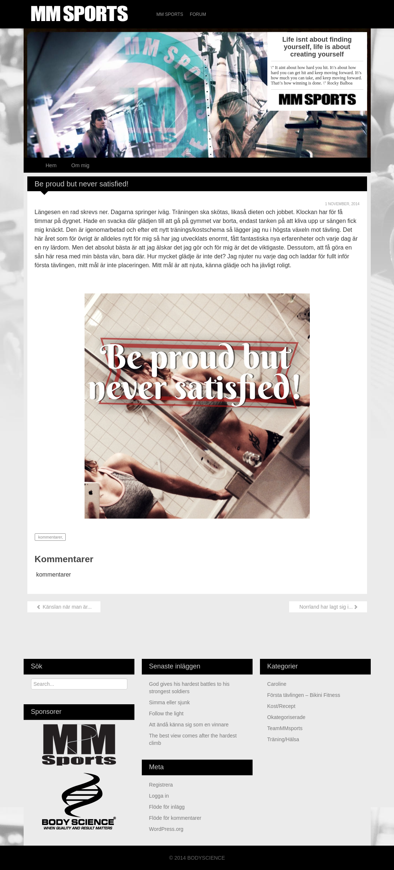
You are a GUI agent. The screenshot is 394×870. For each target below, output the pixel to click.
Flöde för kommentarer (175, 818)
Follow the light (166, 713)
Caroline (277, 684)
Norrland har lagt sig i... (328, 607)
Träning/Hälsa (283, 739)
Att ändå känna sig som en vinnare (189, 725)
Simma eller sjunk (169, 702)
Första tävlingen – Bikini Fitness (303, 695)
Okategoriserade (286, 717)
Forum (198, 14)
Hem (51, 165)
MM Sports (170, 14)
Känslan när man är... (64, 607)
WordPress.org (166, 829)
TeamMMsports (285, 728)
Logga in (159, 796)
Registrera (161, 785)
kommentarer (49, 537)
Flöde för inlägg (167, 807)
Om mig (80, 165)
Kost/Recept (281, 706)
